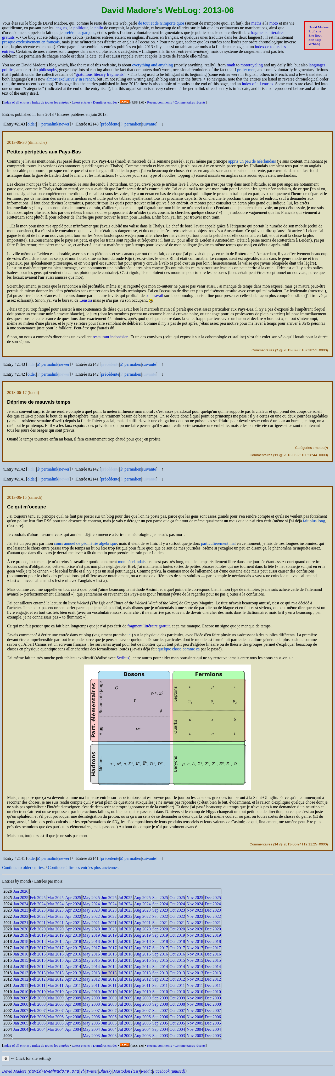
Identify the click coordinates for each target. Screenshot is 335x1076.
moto (273, 23)
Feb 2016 (38, 954)
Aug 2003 (142, 1035)
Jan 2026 (20, 891)
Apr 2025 (73, 897)
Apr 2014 (73, 966)
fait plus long (314, 521)
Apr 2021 (73, 922)
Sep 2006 (160, 1017)
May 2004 (91, 1029)
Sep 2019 (160, 935)
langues (60, 28)
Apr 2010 (73, 991)
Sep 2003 (160, 1035)
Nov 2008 (195, 1004)
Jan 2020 (20, 929)
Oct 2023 (177, 910)
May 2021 (91, 922)
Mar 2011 (55, 985)
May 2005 (91, 1023)
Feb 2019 (38, 935)
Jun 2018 (108, 941)
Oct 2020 (177, 929)
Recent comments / (176, 102)
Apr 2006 (73, 1017)
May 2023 (91, 910)
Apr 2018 (73, 941)
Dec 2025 (213, 897)
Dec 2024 (213, 904)
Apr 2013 (73, 973)
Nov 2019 (195, 935)
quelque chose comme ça (179, 649)
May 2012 (91, 979)
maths (256, 23)
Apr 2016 (73, 954)
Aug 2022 (142, 916)
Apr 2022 (73, 916)
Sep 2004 (160, 1029)
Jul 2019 (125, 935)
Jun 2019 (108, 935)
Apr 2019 (73, 935)
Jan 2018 (20, 941)
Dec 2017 (213, 948)
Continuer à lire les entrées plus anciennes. (83, 867)
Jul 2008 (125, 1004)
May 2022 (91, 916)
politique (80, 28)
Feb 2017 (38, 948)
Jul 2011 (125, 985)
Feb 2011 (37, 985)
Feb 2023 (38, 910)
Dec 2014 (213, 966)
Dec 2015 (213, 960)
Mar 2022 (55, 916)
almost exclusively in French (70, 79)
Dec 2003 (213, 1035)
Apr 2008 (73, 1004)
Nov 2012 (195, 979)
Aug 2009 (142, 998)
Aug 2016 (142, 954)
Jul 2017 (125, 948)
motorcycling (252, 65)
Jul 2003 (125, 1035)
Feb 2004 (38, 1029)
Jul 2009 (125, 998)
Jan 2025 (20, 897)
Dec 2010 (213, 991)
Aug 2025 (142, 897)
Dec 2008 (213, 1004)
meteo (320, 448)
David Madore (319, 27)
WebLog (314, 44)
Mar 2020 (55, 929)
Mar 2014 (55, 966)
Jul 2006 (125, 1017)
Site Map (315, 40)
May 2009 (91, 998)
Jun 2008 (108, 1004)
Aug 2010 (142, 991)
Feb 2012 (38, 979)
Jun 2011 (108, 985)
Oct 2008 (177, 1004)
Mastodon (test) (126, 1071)
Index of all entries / (36, 102)
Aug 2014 (142, 966)
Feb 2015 (38, 960)
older (31, 124)
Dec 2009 (213, 998)
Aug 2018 (142, 941)
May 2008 (91, 1004)
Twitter (92, 1071)
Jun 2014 (108, 966)
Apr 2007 (73, 1010)
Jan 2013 (20, 973)
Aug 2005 (142, 1023)
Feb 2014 (38, 966)
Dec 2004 (213, 1029)
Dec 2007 (213, 1010)
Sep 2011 (160, 985)
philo (98, 28)
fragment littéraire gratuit (148, 626)
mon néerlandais (132, 561)
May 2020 (91, 929)
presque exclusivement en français (31, 42)
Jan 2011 (20, 985)
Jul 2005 (125, 1023)
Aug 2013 (142, 973)
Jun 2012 (108, 979)
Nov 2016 (195, 954)
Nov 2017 (195, 948)
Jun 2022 (108, 916)
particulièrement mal (218, 543)
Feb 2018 (38, 941)
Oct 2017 (177, 948)
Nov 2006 (195, 1017)
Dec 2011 (213, 985)
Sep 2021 (160, 922)
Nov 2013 (195, 973)
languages (317, 65)
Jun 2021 (108, 922)
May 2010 (91, 991)
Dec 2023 (213, 910)
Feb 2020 (38, 929)
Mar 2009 (55, 998)
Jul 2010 (125, 991)
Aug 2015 (142, 960)
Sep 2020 (160, 929)
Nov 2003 (195, 1035)
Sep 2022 (160, 916)
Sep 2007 (160, 1010)
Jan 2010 (20, 991)
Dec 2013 (213, 973)
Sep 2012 (160, 979)
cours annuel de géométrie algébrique (85, 543)
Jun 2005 (108, 1023)
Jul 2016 (125, 954)
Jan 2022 (20, 916)
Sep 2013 (160, 973)
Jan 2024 (20, 904)
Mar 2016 (55, 954)
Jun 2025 (108, 897)
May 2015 (91, 960)
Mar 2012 (55, 979)
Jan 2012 (20, 979)
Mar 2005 (55, 1023)
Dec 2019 (213, 935)
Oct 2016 (177, 954)
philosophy (48, 69)
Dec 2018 (213, 941)
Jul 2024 (125, 904)
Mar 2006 (55, 1017)
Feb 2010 (38, 991)
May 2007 (91, 1010)
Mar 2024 (55, 904)
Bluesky (105, 1071)
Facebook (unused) (169, 1071)
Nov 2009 (195, 998)
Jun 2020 (108, 929)
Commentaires (263, 350)
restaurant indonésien (110, 337)
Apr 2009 (73, 998)
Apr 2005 (73, 1023)
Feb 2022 (38, 916)
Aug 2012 (142, 979)
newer (64, 124)
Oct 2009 (177, 998)
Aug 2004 (142, 1029)
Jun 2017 (108, 948)
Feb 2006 (38, 1017)
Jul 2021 (125, 922)
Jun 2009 (108, 998)
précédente (110, 124)
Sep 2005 (160, 1023)
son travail (154, 295)
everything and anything (152, 65)
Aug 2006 (142, 1017)
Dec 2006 (213, 1017)
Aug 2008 (142, 1004)
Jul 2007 (125, 1010)
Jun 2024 (108, 904)
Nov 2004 (195, 1029)
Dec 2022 (213, 916)
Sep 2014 (160, 966)
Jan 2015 (20, 960)
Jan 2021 (20, 922)
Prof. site (315, 31)
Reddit (146, 1071)
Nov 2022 (195, 916)
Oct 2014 (177, 966)
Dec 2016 (213, 954)
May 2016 (91, 954)
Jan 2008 (20, 1004)
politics (8, 69)
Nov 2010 (195, 991)
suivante (149, 124)
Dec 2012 (213, 979)
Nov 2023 (195, 910)
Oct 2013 (177, 973)
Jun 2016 (108, 954)
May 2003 (91, 1035)
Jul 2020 (125, 929)
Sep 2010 (160, 991)
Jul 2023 (125, 910)
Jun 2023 (108, 910)
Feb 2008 (38, 1004)
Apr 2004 (73, 1029)
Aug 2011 (142, 985)
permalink (49, 124)
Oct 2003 (177, 1035)
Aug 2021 (142, 922)
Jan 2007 (20, 1010)
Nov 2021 (195, 922)
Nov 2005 (195, 1023)
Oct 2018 (177, 941)
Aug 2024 (142, 904)
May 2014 (91, 966)
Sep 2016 (160, 954)
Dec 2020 (213, 929)
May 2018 (91, 941)
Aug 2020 (142, 929)
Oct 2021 (177, 922)
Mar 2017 (55, 948)
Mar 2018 (55, 941)
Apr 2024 (73, 904)
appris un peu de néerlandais (252, 161)
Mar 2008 (55, 1004)
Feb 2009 (38, 998)
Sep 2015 (160, 960)
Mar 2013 (55, 973)
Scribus (122, 658)
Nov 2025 (195, 897)
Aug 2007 (142, 1010)
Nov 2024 (195, 904)
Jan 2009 (20, 998)
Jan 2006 (20, 1017)
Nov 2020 (195, 929)
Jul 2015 (125, 960)
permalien (132, 124)
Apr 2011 (73, 985)
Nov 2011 (195, 985)
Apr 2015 (73, 960)
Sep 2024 (160, 904)
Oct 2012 (177, 979)
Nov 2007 (195, 1010)
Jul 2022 (125, 916)
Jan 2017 (20, 948)
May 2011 (91, 985)
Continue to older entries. (23, 867)
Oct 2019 (177, 935)
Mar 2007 (55, 1010)
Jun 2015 (108, 960)
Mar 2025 (55, 897)
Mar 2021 (55, 922)
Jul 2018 (125, 941)
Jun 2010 (108, 991)
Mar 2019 (55, 935)
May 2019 (91, 935)
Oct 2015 (177, 960)
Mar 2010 (55, 991)
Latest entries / (94, 102)
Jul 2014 (125, 966)
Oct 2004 (177, 1029)
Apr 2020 (73, 929)
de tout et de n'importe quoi (161, 23)
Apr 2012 (73, 979)
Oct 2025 (177, 897)
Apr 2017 (73, 948)
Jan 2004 (20, 1029)
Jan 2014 (20, 966)
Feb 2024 (38, 904)
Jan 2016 (20, 954)
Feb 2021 (38, 922)
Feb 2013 (38, 973)
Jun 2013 (108, 973)
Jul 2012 (125, 979)
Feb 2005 (38, 1023)
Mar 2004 (55, 1029)
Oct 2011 (177, 985)
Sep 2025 (160, 897)
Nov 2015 (195, 960)
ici (129, 635)
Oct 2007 (177, 1010)
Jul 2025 (125, 897)
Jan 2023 (20, 910)
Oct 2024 (177, 904)
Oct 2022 (177, 916)
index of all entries (257, 84)
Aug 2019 (142, 935)
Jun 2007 (108, 1010)
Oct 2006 (177, 1017)
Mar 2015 (55, 960)
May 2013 (91, 973)
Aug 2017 (142, 948)
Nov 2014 (195, 966)
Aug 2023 (142, 910)
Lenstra (86, 300)
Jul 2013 (125, 973)
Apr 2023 (73, 910)
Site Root (315, 35)
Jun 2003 (108, 1035)
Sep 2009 (160, 998)
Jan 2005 (20, 1023)
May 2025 (91, 897)
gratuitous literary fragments (100, 74)
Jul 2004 (125, 1029)
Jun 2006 (108, 1017)
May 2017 (91, 948)
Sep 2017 (160, 948)
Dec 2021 (213, 922)
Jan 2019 (20, 935)
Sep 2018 (160, 941)
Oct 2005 (177, 1023)
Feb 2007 (38, 1010)
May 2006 (91, 1017)
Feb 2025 (38, 897)
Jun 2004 (108, 1029)
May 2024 (91, 904)
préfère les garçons (79, 32)
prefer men (246, 69)
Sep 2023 (160, 910)
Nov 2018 (195, 941)
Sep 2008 (160, 1004)
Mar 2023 (55, 910)
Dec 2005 (213, 1023)
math (231, 65)
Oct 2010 (177, 991)
